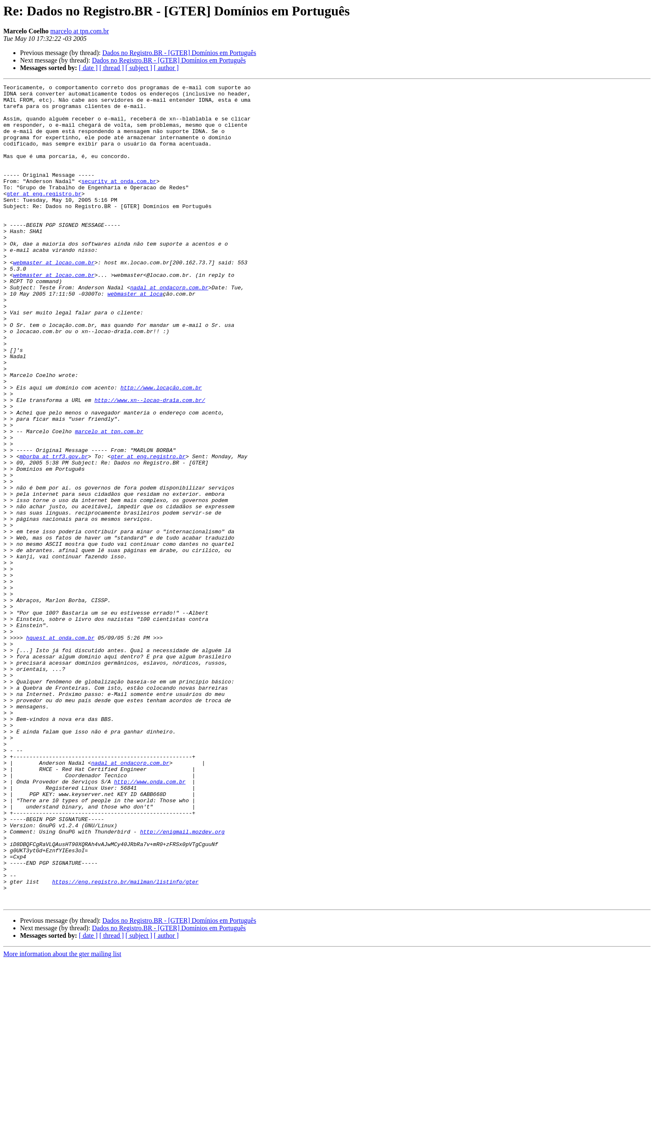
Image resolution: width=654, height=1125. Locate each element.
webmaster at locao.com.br (53, 298)
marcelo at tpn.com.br (79, 31)
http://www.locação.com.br (161, 448)
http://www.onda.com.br (150, 921)
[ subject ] (139, 67)
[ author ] (166, 67)
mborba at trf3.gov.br (54, 531)
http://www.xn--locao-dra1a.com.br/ (149, 463)
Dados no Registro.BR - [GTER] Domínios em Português (179, 52)
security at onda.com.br (118, 201)
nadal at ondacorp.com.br (169, 328)
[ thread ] (111, 67)
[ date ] (88, 67)
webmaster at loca (135, 336)
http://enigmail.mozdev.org (182, 981)
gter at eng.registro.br (44, 216)
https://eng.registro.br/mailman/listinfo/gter (125, 1041)
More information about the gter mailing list (62, 1117)
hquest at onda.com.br (60, 749)
